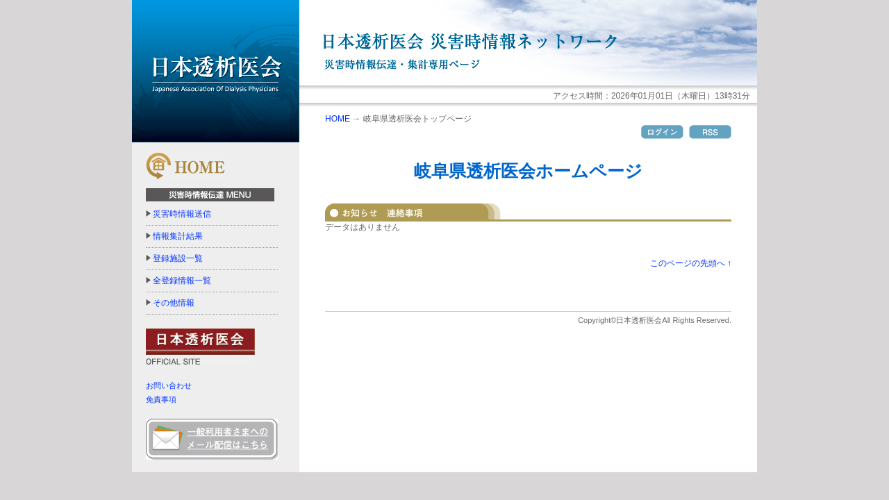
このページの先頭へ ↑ (690, 263)
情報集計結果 (178, 236)
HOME (337, 119)
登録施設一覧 (178, 258)
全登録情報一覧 (182, 280)
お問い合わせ (169, 385)
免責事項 (161, 399)
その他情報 (173, 303)
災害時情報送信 (182, 214)
